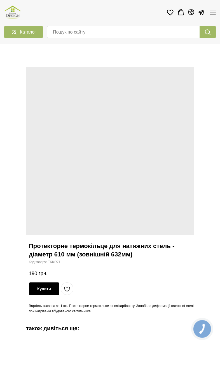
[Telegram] (201, 12)
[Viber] (191, 12)
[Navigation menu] (213, 13)
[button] (170, 12)
